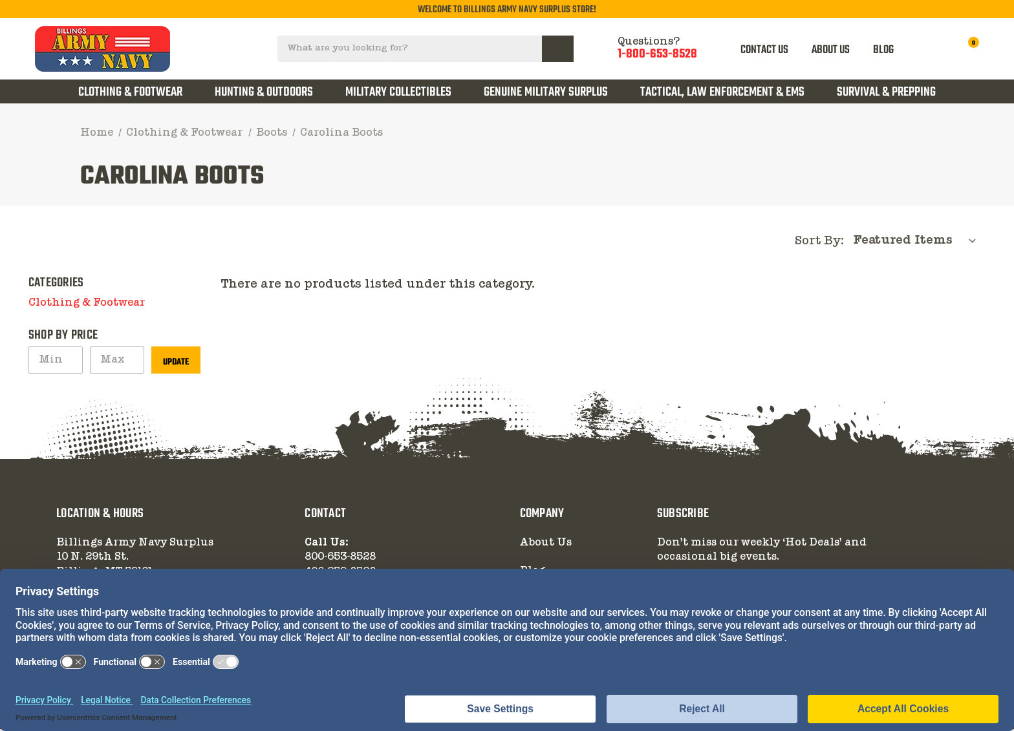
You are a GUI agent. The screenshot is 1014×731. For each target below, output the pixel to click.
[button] (194, 305)
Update (176, 364)
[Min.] (55, 362)
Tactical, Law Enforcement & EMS (722, 92)
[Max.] (117, 362)
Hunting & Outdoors (264, 92)
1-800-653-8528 (657, 55)
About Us (546, 544)
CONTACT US (765, 50)
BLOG (883, 50)
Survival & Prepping (886, 92)
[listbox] (918, 242)
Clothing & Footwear (130, 92)
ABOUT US (831, 50)
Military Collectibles (398, 92)
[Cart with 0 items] (965, 48)
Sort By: (819, 242)
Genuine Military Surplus (546, 92)
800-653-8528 (340, 559)
